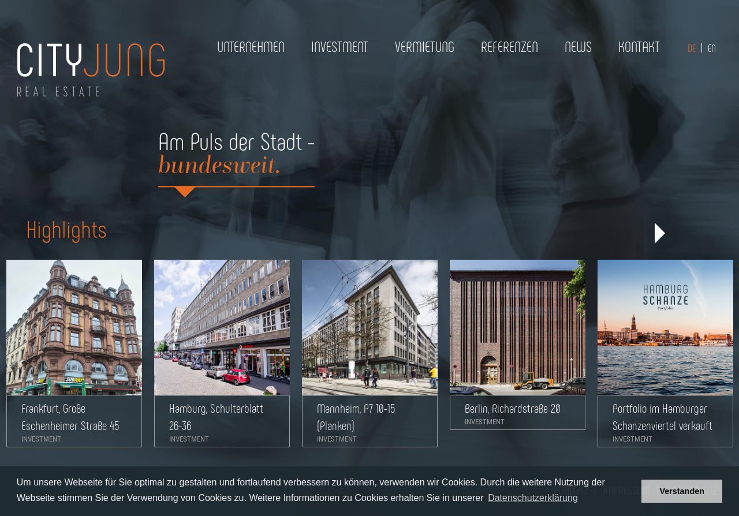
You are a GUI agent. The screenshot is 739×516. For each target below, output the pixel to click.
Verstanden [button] (681, 491)
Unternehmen (251, 46)
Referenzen (509, 46)
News (578, 46)
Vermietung (424, 46)
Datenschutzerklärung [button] (533, 498)
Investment (339, 46)
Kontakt (639, 46)
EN (712, 48)
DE (692, 48)
